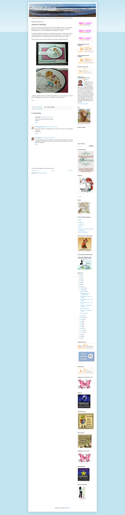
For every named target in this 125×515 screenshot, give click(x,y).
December (82, 288)
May (81, 324)
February (82, 330)
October (82, 315)
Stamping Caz (82, 230)
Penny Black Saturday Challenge (86, 229)
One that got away (84, 313)
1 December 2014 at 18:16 (51, 126)
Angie (80, 219)
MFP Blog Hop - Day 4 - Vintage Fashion (85, 294)
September (82, 317)
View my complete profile (83, 103)
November (82, 289)
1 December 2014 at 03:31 (47, 117)
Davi (80, 220)
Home (52, 170)
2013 (80, 334)
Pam (80, 227)
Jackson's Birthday (84, 291)
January (82, 332)
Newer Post (34, 170)
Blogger (68, 507)
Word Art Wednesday (83, 232)
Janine (86, 79)
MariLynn (81, 225)
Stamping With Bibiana (40, 126)
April (81, 326)
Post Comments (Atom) (42, 173)
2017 (80, 280)
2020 (80, 275)
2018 (80, 279)
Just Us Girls (81, 224)
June (81, 323)
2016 (80, 282)
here (72, 18)
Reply (36, 122)
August (82, 319)
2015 (80, 284)
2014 (80, 286)
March (81, 328)
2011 (80, 338)
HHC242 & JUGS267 (84, 308)
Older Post (70, 170)
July (81, 321)
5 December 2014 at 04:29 (48, 137)
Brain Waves (43, 7)
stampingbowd (38, 137)
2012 (80, 336)
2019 (80, 277)
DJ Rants (81, 222)
